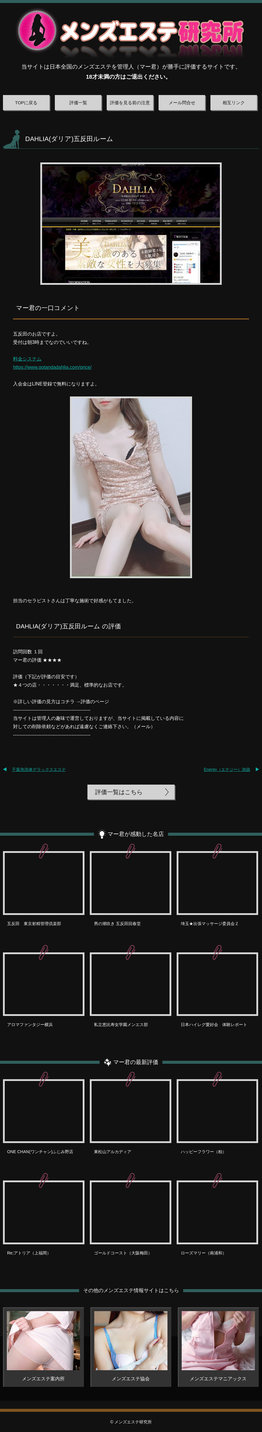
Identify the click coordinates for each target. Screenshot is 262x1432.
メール (143, 726)
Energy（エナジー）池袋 (227, 769)
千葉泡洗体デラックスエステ (39, 769)
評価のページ (95, 701)
